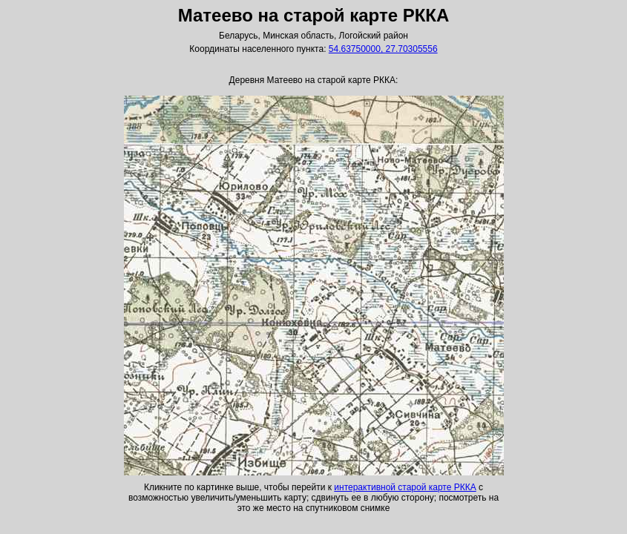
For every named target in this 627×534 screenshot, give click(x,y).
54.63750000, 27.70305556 (383, 49)
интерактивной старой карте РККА (405, 487)
